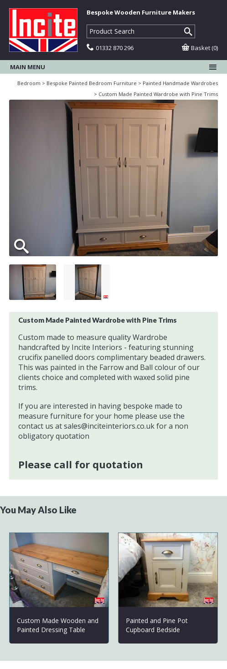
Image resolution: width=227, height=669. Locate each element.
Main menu (113, 67)
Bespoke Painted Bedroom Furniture (91, 83)
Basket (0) (200, 48)
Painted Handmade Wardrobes (180, 83)
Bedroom (29, 83)
